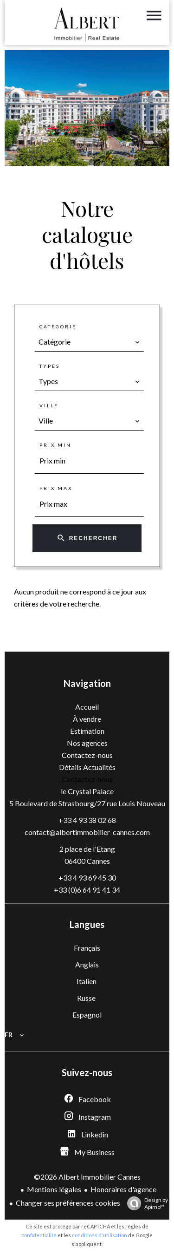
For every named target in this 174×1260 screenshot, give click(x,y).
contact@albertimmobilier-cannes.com (87, 832)
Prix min (55, 445)
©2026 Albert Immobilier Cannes (87, 1176)
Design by (145, 1203)
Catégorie (58, 326)
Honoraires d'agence (123, 1189)
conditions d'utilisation (99, 1235)
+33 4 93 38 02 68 (87, 820)
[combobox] (89, 342)
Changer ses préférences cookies (68, 1202)
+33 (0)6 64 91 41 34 (87, 889)
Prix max (55, 488)
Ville (48, 405)
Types (49, 366)
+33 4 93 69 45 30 (87, 877)
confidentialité (39, 1235)
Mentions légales (54, 1189)
